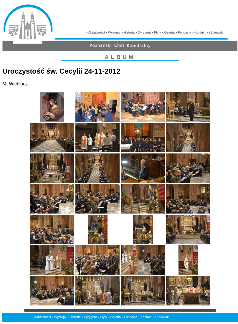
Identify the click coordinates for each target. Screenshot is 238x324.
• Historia (128, 32)
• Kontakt (198, 32)
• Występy (113, 32)
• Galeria (168, 32)
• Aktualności (95, 32)
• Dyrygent (143, 32)
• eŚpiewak (214, 32)
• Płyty (156, 32)
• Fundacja (183, 32)
